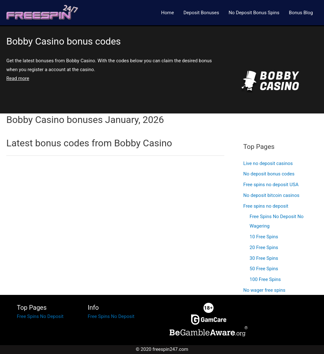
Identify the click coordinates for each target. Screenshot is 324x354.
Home (167, 12)
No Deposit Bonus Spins (253, 12)
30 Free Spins (264, 258)
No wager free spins (264, 290)
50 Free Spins (264, 269)
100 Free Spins (265, 279)
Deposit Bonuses (201, 12)
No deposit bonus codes (269, 174)
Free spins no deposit (265, 206)
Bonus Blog (301, 12)
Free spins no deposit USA (271, 184)
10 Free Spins (264, 237)
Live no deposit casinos (268, 163)
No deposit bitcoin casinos (271, 195)
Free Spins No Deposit (40, 316)
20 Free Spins (264, 247)
